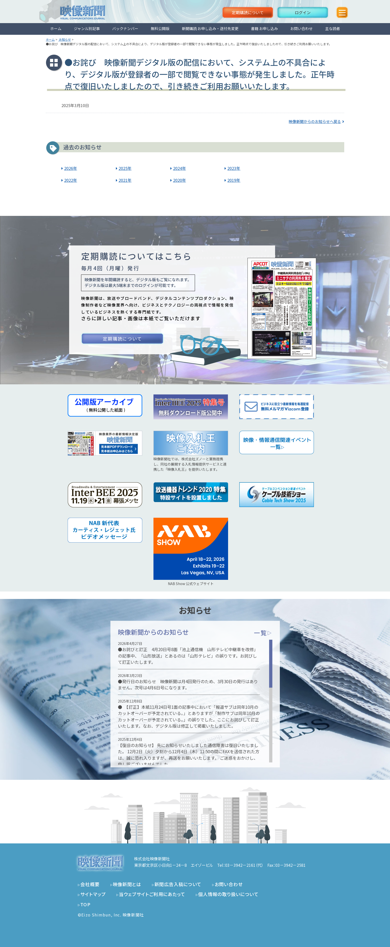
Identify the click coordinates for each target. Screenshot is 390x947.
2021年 (125, 180)
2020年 (179, 180)
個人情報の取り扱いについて (228, 894)
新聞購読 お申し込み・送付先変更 (210, 28)
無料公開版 (160, 28)
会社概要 (90, 884)
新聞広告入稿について (177, 884)
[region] (195, 701)
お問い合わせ (301, 28)
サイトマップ (93, 894)
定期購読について (248, 12)
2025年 (125, 168)
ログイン (303, 12)
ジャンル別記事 (87, 28)
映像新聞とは (127, 884)
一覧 (263, 632)
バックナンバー (125, 28)
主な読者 (332, 28)
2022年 (70, 180)
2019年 (233, 180)
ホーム (55, 28)
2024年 (179, 168)
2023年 (233, 168)
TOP (85, 904)
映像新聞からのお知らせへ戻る (315, 121)
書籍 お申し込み (264, 28)
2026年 (70, 168)
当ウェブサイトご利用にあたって (152, 894)
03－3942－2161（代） (244, 865)
